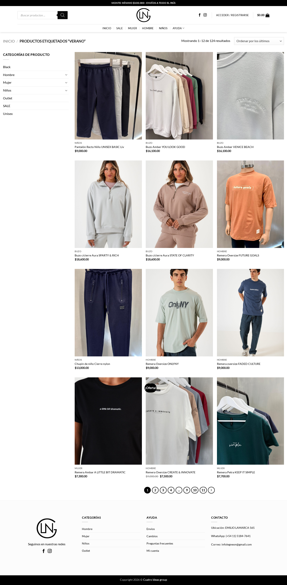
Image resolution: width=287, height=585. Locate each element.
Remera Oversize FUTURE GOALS (238, 255)
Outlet (7, 98)
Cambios (152, 536)
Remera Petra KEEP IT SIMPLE (236, 472)
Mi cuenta (153, 550)
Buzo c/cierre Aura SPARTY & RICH (97, 255)
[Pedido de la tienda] (259, 41)
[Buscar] (63, 15)
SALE (119, 28)
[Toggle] (66, 74)
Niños (163, 28)
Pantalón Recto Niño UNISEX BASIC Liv (99, 147)
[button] (263, 15)
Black (6, 67)
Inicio (9, 41)
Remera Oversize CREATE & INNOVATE (170, 472)
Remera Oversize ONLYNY (162, 363)
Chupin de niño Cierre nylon (92, 363)
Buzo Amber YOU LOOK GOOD (165, 147)
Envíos (151, 529)
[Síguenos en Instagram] (205, 15)
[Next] (211, 490)
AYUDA (179, 28)
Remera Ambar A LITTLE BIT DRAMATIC (100, 472)
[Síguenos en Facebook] (199, 15)
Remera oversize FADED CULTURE (238, 363)
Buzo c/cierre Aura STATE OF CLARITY (170, 255)
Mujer (132, 28)
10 (195, 490)
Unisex (8, 114)
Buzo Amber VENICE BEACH (235, 147)
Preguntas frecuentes (160, 543)
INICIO (106, 28)
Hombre (148, 28)
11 (203, 490)
